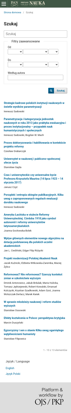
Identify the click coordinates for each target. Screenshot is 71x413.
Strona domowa (12, 12)
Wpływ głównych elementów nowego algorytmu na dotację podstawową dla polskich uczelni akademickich (34, 242)
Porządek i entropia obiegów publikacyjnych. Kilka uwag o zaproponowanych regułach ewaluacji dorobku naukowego (33, 198)
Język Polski (13, 373)
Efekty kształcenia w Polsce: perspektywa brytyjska (34, 317)
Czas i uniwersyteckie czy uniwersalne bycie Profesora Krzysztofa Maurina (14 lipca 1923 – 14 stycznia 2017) (33, 178)
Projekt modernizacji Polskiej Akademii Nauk (30, 258)
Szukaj (61, 90)
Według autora (16, 72)
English (10, 368)
